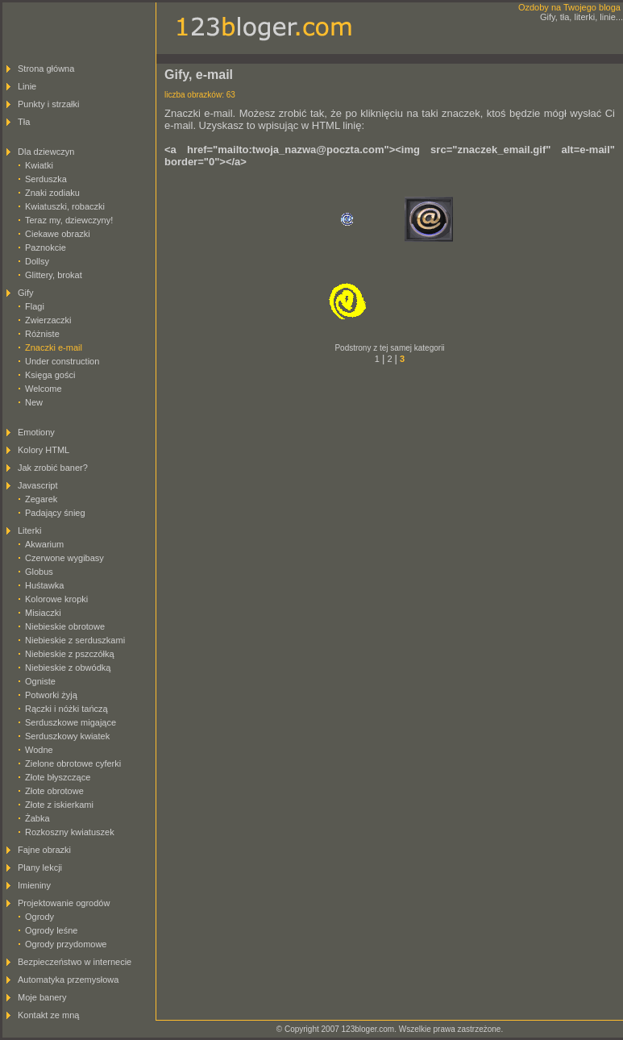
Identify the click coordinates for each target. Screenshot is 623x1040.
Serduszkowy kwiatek (67, 736)
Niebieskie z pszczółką (69, 654)
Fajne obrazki (44, 850)
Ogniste (40, 681)
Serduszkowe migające (70, 722)
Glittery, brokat (53, 275)
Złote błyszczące (57, 777)
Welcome (43, 388)
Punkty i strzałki (48, 104)
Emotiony (36, 432)
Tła (24, 122)
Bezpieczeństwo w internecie (74, 962)
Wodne (39, 750)
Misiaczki (43, 613)
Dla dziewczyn (46, 151)
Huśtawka (44, 585)
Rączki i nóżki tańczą (66, 708)
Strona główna (46, 68)
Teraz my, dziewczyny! (69, 220)
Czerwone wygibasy (64, 558)
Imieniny (34, 885)
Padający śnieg (55, 513)
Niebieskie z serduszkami (75, 640)
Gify (26, 292)
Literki (29, 530)
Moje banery (42, 997)
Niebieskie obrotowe (65, 626)
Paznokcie (45, 247)
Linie (27, 86)
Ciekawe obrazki (57, 234)
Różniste (42, 334)
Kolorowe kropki (56, 599)
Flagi (34, 306)
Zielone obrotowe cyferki (73, 763)
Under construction (62, 361)
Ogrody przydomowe (66, 944)
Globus (39, 571)
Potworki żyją (51, 695)
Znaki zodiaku (52, 193)
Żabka (37, 818)
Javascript (38, 485)
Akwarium (44, 544)
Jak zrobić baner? (53, 467)
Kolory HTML (43, 450)
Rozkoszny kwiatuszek (69, 832)
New (34, 402)
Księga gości (50, 375)
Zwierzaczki (48, 320)
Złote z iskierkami (59, 804)
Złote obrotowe (54, 791)
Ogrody (39, 916)
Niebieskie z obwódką (67, 667)
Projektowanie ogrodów (64, 903)
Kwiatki (39, 165)
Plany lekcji (40, 867)
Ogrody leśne (51, 930)
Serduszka (46, 179)
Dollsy (37, 261)
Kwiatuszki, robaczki (65, 206)
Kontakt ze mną (48, 1015)
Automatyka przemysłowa (68, 979)
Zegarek (41, 499)
